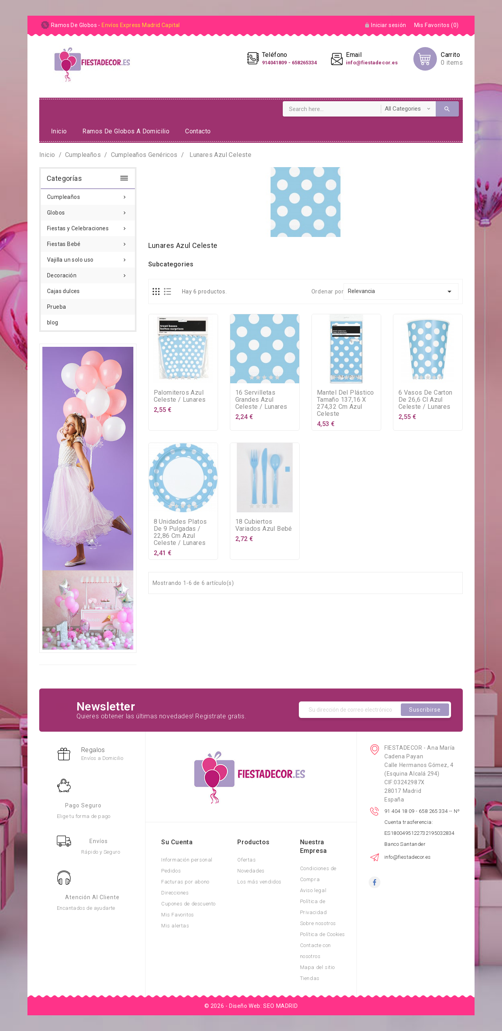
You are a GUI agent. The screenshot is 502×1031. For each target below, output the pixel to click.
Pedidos (171, 871)
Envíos (98, 841)
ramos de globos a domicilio (125, 131)
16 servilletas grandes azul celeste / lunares (261, 399)
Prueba (56, 307)
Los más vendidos (259, 882)
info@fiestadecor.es (407, 857)
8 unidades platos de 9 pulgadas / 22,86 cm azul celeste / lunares (180, 532)
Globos (88, 210)
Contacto (198, 131)
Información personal (187, 860)
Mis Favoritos (177, 915)
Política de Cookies (322, 934)
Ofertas (246, 860)
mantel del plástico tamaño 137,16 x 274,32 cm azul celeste (345, 403)
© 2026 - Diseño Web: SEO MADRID (251, 1006)
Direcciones (175, 893)
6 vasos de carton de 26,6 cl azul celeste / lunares (425, 399)
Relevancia (401, 291)
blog (52, 322)
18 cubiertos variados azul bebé (263, 525)
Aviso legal (313, 890)
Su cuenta (177, 842)
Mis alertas (175, 926)
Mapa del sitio (317, 967)
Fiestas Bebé (88, 241)
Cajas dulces (63, 291)
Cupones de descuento (188, 904)
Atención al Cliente (92, 897)
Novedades (250, 871)
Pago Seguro (83, 805)
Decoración (88, 273)
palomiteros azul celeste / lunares (180, 396)
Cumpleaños (88, 194)
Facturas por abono (185, 882)
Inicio (59, 131)
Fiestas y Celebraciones (88, 225)
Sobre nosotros (318, 923)
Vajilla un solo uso (88, 257)
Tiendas (310, 978)
